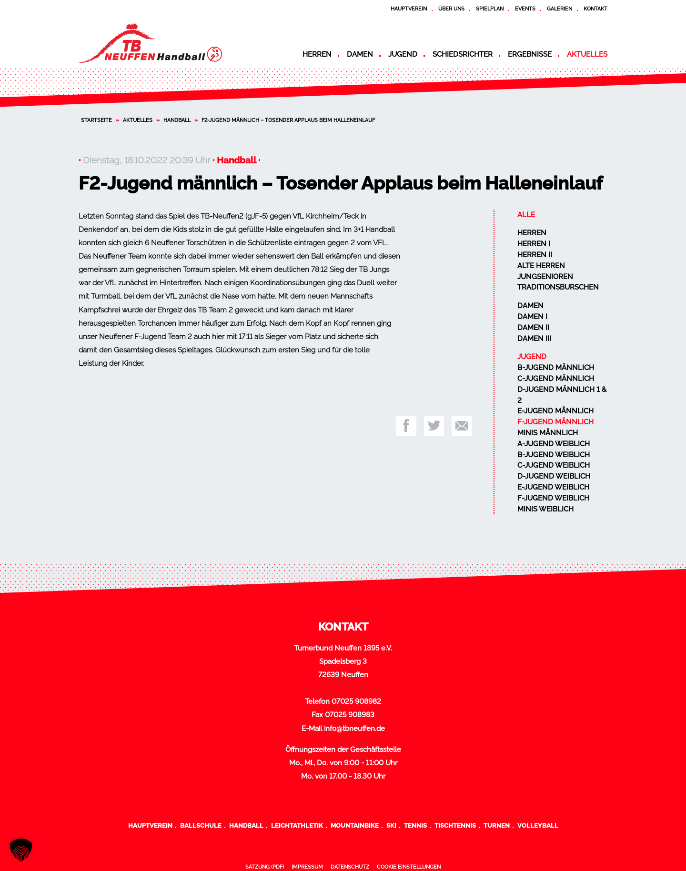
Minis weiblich (545, 509)
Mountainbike (355, 825)
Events (525, 8)
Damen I (532, 316)
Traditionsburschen (558, 287)
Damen (360, 54)
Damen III (534, 338)
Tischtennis (455, 825)
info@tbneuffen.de (354, 728)
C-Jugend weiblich (553, 465)
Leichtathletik (297, 825)
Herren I (533, 244)
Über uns (451, 8)
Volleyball (537, 825)
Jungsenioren (545, 276)
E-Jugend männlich (555, 411)
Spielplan (490, 8)
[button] (21, 850)
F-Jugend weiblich (553, 498)
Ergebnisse (530, 54)
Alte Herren (541, 265)
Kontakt (595, 8)
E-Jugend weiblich (553, 487)
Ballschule (201, 825)
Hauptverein (409, 8)
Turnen (497, 825)
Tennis (415, 825)
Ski (391, 825)
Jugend (402, 54)
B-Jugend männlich (555, 367)
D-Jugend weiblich (553, 476)
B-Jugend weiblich (553, 455)
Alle (526, 214)
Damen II (533, 327)
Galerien (559, 8)
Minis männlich (547, 433)
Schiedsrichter (463, 54)
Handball (177, 120)
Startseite (96, 120)
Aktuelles (587, 54)
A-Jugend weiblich (553, 444)
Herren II (534, 254)
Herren (317, 54)
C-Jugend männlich (555, 378)
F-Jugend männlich (555, 422)
